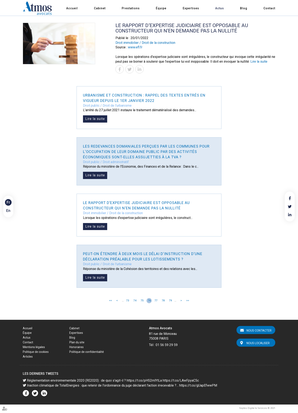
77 (156, 300)
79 (170, 300)
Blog (243, 8)
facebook (289, 198)
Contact (269, 8)
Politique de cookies (36, 351)
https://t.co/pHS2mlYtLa (144, 380)
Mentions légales (34, 347)
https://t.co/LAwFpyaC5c (181, 380)
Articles (28, 356)
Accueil (72, 8)
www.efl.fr (135, 47)
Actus (219, 8)
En (8, 210)
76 (149, 300)
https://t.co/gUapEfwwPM (198, 385)
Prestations (131, 8)
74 (134, 300)
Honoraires (76, 347)
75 (142, 300)
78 (163, 300)
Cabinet (100, 8)
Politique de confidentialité (86, 351)
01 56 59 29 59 (167, 345)
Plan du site (76, 342)
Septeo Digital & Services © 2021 (257, 408)
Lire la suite (258, 61)
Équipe (161, 8)
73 (127, 300)
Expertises (191, 8)
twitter (289, 206)
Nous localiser (258, 343)
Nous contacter (259, 330)
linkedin (289, 214)
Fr (8, 202)
